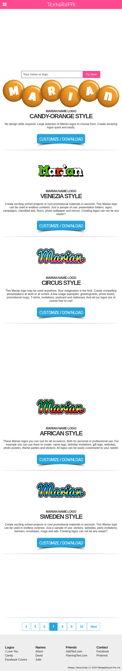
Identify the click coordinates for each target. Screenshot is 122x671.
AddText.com (74, 651)
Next (94, 626)
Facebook (102, 651)
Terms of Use (81, 667)
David (39, 655)
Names (40, 647)
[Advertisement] (61, 40)
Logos (9, 647)
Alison (39, 651)
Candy (9, 655)
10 (81, 626)
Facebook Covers (16, 659)
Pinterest (102, 655)
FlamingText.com (76, 655)
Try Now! (91, 74)
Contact (102, 647)
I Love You (11, 651)
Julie (38, 659)
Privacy (71, 667)
